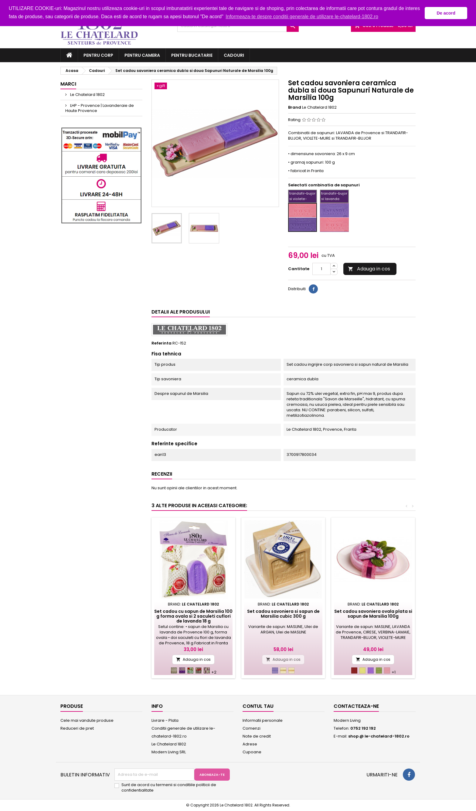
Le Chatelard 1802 (87, 94)
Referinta (161, 343)
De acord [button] (446, 13)
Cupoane (252, 752)
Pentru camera (142, 55)
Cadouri (234, 55)
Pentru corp (98, 55)
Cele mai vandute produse (87, 720)
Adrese (250, 744)
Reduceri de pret (77, 728)
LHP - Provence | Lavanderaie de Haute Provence (99, 108)
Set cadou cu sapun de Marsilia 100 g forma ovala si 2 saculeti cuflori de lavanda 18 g (193, 616)
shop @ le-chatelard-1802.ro (379, 736)
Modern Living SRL (168, 752)
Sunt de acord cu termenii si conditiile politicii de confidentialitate (168, 787)
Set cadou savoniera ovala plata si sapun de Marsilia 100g (373, 613)
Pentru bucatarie (191, 55)
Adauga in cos (369, 268)
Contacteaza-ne (356, 706)
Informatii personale (263, 720)
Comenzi (251, 728)
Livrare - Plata (164, 720)
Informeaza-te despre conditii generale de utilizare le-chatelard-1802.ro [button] (302, 16)
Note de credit (257, 736)
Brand (294, 107)
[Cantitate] (321, 269)
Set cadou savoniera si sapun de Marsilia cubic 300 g (283, 613)
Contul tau (258, 706)
